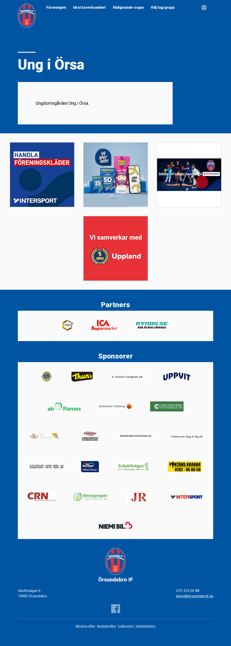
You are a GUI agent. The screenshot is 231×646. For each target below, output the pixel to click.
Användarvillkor (106, 626)
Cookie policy (126, 626)
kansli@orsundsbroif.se (194, 596)
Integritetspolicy (145, 626)
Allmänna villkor (85, 626)
